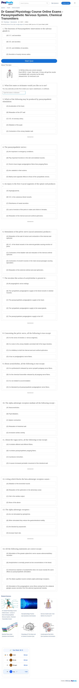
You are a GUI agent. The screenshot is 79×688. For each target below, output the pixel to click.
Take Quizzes (55, 3)
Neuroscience (14, 22)
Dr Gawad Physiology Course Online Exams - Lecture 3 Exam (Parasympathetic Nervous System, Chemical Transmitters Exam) (9, 615)
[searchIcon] (47, 3)
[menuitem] (55, 3)
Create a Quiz (65, 3)
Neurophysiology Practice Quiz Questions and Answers (28, 614)
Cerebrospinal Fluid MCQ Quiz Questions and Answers (48, 635)
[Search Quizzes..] (34, 3)
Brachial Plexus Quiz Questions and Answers (8, 635)
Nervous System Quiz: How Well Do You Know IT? (47, 614)
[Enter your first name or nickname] (13, 92)
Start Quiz (29, 61)
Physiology (6, 22)
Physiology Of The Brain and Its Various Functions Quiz (28, 635)
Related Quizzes (6, 596)
